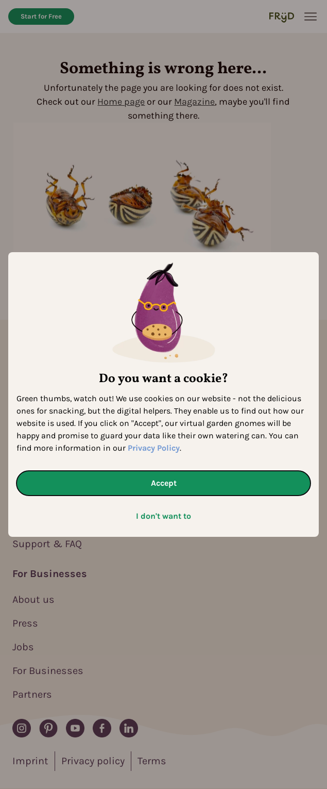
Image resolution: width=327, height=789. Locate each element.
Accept (164, 483)
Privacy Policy (154, 448)
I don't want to (163, 516)
